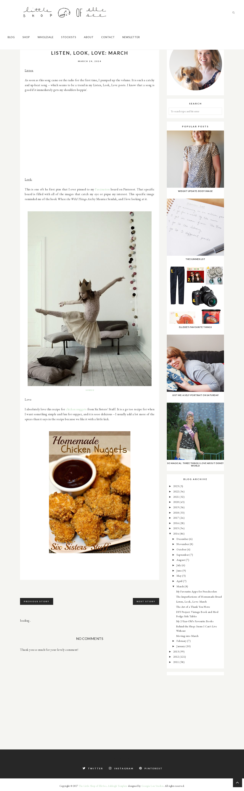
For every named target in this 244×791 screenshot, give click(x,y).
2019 (176, 507)
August (181, 560)
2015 (176, 528)
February (182, 641)
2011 (176, 662)
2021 (176, 496)
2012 (176, 656)
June (179, 570)
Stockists (68, 37)
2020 (176, 502)
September (183, 554)
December (183, 539)
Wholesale (46, 37)
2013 (176, 651)
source (90, 390)
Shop (26, 37)
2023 (176, 486)
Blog (11, 37)
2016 (176, 523)
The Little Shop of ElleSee (93, 786)
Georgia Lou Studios (152, 786)
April (180, 581)
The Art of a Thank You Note (193, 606)
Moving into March (187, 636)
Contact (108, 37)
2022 (176, 491)
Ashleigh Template (118, 786)
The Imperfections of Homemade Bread (199, 596)
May (179, 575)
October (182, 549)
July (179, 565)
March (181, 586)
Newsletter (131, 37)
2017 (176, 517)
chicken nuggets (76, 409)
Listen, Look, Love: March (191, 601)
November (183, 544)
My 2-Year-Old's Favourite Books (195, 621)
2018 (176, 512)
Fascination (102, 189)
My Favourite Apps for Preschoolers (196, 591)
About (89, 37)
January (181, 646)
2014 (176, 533)
